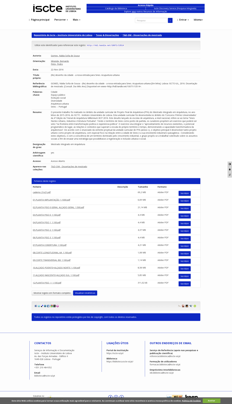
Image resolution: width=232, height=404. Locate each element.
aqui (134, 11)
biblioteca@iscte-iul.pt (44, 375)
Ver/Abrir (185, 193)
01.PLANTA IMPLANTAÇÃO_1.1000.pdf (51, 199)
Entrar (183, 19)
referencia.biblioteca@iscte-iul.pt (165, 356)
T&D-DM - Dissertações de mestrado (142, 35)
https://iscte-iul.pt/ (115, 353)
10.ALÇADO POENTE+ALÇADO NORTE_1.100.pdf (56, 267)
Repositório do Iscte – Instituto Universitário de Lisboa (63, 35)
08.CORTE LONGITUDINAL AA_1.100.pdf (52, 252)
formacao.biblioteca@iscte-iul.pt (165, 364)
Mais (76, 19)
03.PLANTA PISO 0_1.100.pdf (47, 214)
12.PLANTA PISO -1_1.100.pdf (47, 282)
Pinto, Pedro (57, 64)
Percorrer (61, 19)
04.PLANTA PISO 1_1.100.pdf (47, 222)
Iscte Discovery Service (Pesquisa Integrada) (175, 8)
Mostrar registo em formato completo (52, 293)
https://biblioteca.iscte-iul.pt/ (120, 361)
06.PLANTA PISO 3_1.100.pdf (47, 237)
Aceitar (211, 400)
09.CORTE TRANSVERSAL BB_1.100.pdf (51, 260)
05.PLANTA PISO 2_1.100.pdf (47, 230)
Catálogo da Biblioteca (116, 8)
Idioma (198, 19)
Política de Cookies (191, 400)
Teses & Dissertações (107, 35)
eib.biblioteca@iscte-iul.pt (162, 372)
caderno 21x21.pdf (42, 192)
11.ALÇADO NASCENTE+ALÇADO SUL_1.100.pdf (56, 275)
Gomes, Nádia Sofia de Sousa (65, 55)
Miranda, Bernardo (60, 61)
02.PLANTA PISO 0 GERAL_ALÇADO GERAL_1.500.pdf (58, 207)
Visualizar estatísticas (85, 293)
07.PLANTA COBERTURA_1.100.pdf (49, 245)
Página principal (39, 19)
